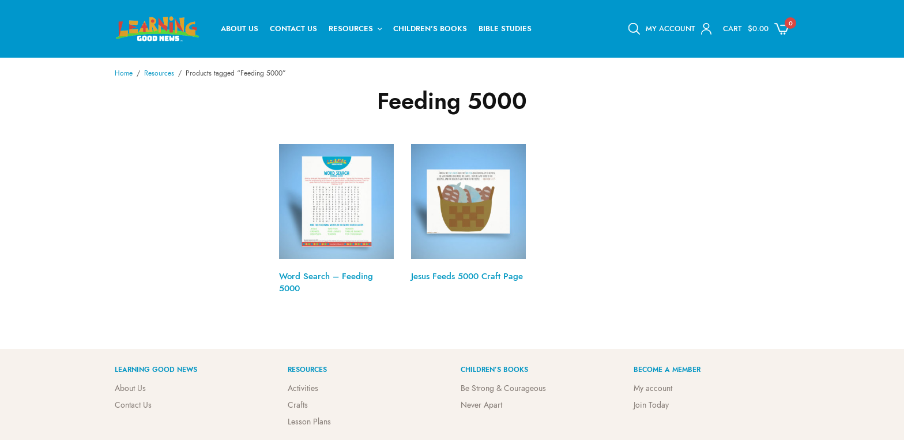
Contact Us (293, 28)
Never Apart (481, 405)
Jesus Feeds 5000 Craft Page (467, 276)
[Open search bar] (634, 29)
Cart (732, 28)
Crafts (298, 405)
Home (124, 73)
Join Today (651, 405)
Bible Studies (505, 28)
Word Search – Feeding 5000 (326, 282)
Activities (303, 388)
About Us (239, 28)
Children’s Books (430, 28)
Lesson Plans (309, 421)
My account (653, 388)
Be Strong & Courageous (503, 388)
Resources (351, 28)
